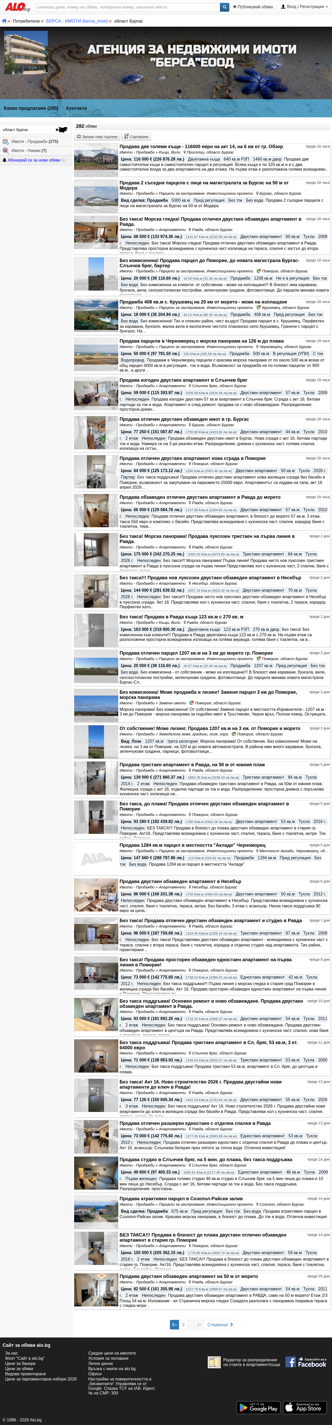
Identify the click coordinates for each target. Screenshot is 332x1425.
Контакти (76, 108)
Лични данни (100, 1363)
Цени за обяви (19, 1368)
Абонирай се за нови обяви (31, 160)
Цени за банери (20, 1363)
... (191, 1324)
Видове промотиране (25, 1374)
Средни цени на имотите (112, 1353)
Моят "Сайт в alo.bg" (25, 1358)
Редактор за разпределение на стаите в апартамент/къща (244, 1362)
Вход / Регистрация (304, 7)
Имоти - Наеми (25, 151)
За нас (11, 1353)
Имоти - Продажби (30, 142)
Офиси (94, 1374)
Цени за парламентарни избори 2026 (41, 1379)
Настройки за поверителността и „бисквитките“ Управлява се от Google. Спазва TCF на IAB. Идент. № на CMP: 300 (121, 1386)
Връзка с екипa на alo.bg (112, 1368)
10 (199, 1324)
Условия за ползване (108, 1358)
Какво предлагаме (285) (31, 108)
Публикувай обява (253, 6)
